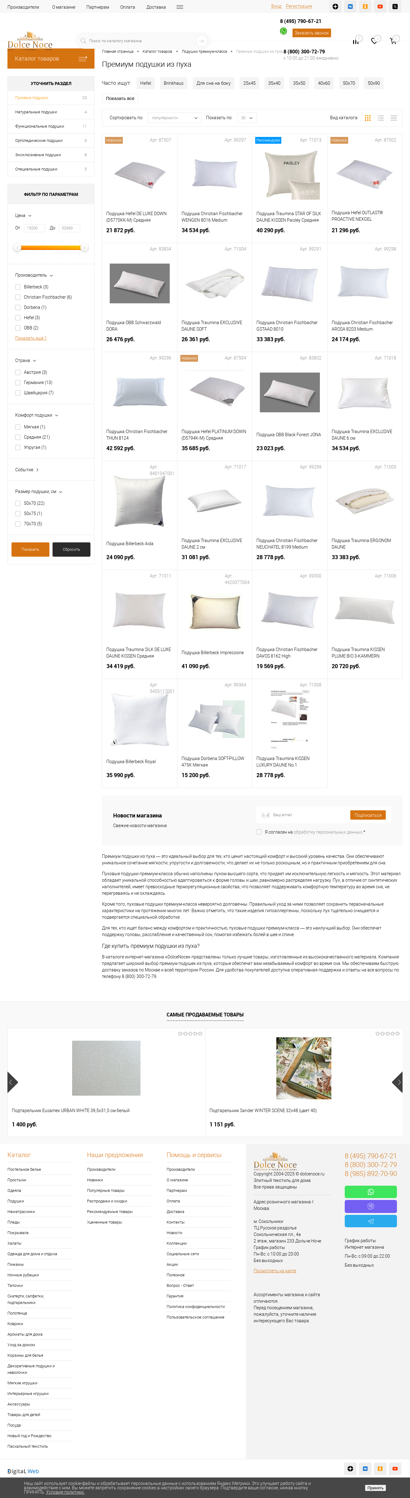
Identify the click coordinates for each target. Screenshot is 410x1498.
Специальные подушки (36, 169)
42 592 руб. (139, 452)
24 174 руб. (365, 343)
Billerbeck (36, 286)
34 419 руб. (139, 670)
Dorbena (35, 307)
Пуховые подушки (31, 97)
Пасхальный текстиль (27, 1446)
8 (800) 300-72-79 (304, 51)
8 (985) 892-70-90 (371, 1174)
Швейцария (39, 392)
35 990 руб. (139, 779)
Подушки (15, 1201)
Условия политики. (65, 1492)
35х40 (274, 83)
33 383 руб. (289, 343)
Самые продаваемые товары (205, 1014)
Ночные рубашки (23, 1275)
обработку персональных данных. (328, 832)
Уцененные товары (104, 1222)
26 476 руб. (139, 343)
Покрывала (18, 1232)
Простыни (16, 1180)
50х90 (374, 83)
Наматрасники (21, 1211)
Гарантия (175, 1296)
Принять (375, 1488)
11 (84, 126)
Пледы (13, 1222)
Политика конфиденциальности (196, 1306)
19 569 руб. (289, 670)
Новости (174, 1232)
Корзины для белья (25, 1355)
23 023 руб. (289, 452)
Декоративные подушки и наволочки (31, 1369)
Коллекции (177, 1243)
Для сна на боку (213, 83)
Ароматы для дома (25, 1334)
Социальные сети (183, 1253)
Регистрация (299, 6)
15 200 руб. (215, 779)
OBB (31, 327)
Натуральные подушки (36, 112)
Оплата (127, 7)
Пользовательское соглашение (195, 1317)
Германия (38, 382)
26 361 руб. (215, 343)
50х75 (33, 513)
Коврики (15, 1323)
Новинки (95, 1180)
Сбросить (71, 549)
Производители (23, 7)
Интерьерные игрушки (27, 1393)
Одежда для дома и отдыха (32, 1253)
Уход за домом (21, 1344)
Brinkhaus (174, 83)
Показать (30, 549)
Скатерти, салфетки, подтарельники (25, 1299)
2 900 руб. (321, 1124)
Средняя (37, 437)
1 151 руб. (123, 1124)
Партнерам (97, 7)
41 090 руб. (215, 670)
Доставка (156, 7)
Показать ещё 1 (31, 338)
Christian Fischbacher (48, 297)
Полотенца (17, 1313)
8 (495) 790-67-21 (300, 21)
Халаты (14, 1243)
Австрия (35, 372)
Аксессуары (18, 1404)
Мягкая (34, 426)
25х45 (249, 83)
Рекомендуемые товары (110, 1211)
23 (84, 97)
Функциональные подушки (39, 126)
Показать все (120, 98)
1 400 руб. (24, 1124)
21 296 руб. (365, 234)
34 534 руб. (215, 234)
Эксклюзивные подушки (38, 154)
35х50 (299, 83)
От (17, 227)
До (52, 227)
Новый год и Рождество (29, 1435)
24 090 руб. (139, 561)
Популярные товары (106, 1190)
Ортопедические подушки (38, 140)
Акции (172, 1264)
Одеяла (14, 1190)
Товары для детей (23, 1414)
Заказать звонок (312, 32)
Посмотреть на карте (275, 1270)
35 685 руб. (215, 452)
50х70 (34, 503)
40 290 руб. (289, 234)
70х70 (33, 523)
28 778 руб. (289, 561)
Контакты (176, 1222)
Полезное (176, 1275)
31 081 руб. (215, 561)
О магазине (63, 7)
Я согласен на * (315, 832)
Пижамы (15, 1264)
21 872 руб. (139, 234)
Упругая (35, 447)
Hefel (32, 317)
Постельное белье (24, 1169)
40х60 (324, 83)
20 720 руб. (365, 670)
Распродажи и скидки (107, 1201)
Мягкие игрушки (22, 1383)
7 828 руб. (222, 1124)
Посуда (14, 1425)
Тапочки (15, 1285)
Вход (276, 6)
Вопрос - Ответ (180, 1285)
